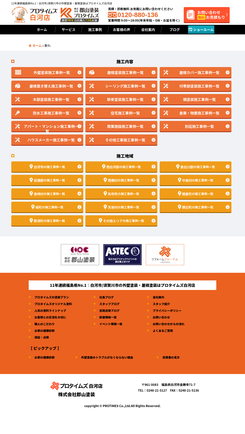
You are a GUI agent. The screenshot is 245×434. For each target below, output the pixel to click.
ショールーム (201, 29)
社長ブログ (109, 297)
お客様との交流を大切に (51, 317)
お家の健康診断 (45, 330)
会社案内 (148, 29)
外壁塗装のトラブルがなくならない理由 (110, 357)
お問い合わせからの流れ (173, 323)
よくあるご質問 (167, 330)
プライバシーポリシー (172, 310)
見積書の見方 (176, 357)
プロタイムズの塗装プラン (52, 297)
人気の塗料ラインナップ (51, 310)
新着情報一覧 (111, 317)
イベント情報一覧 (114, 323)
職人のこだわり (45, 323)
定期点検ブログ (112, 310)
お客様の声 (121, 29)
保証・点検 (42, 337)
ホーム (42, 29)
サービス (68, 29)
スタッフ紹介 (166, 303)
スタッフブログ (112, 303)
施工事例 (95, 29)
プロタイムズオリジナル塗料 (54, 303)
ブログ (174, 29)
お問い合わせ (166, 317)
